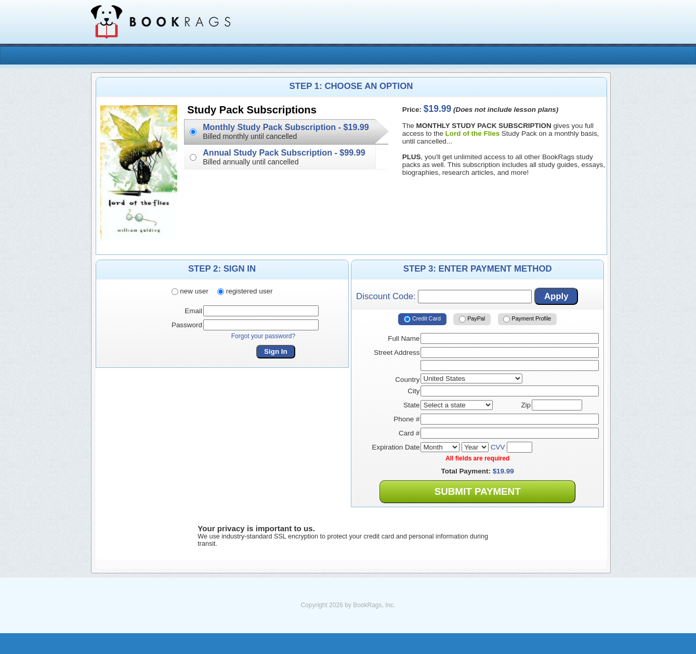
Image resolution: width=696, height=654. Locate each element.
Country (407, 379)
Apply (556, 296)
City (413, 391)
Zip (526, 405)
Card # (409, 433)
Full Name (403, 338)
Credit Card (422, 319)
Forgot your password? (263, 336)
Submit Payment (478, 491)
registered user (244, 291)
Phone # (406, 419)
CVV (498, 447)
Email (193, 311)
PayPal (472, 319)
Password (187, 325)
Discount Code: (444, 296)
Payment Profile (527, 319)
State (411, 405)
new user (190, 291)
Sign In (275, 351)
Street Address (396, 352)
